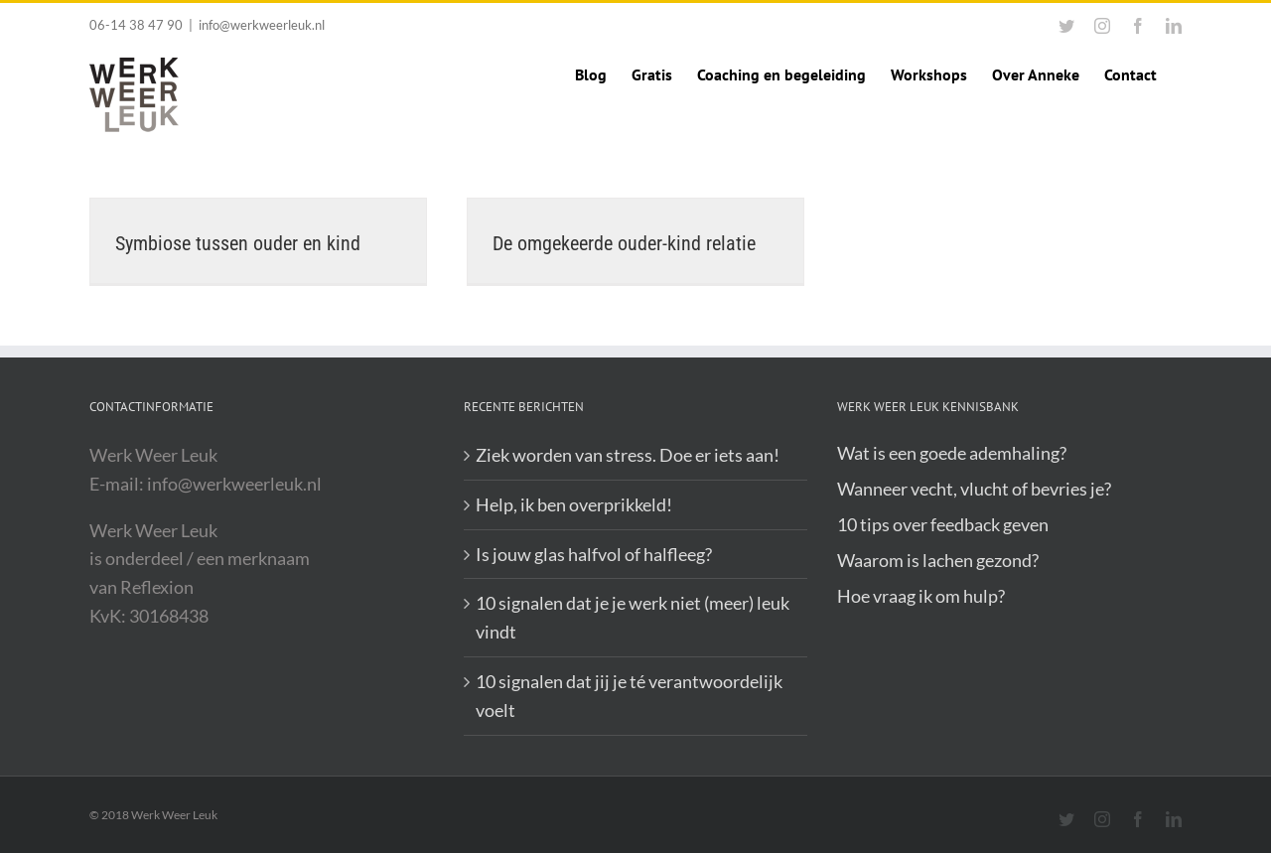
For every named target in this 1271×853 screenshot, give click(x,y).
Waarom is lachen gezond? (938, 560)
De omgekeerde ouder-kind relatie (624, 243)
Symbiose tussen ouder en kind (237, 243)
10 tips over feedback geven (943, 524)
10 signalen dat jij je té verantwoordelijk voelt (629, 695)
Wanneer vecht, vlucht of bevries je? (974, 488)
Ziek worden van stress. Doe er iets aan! (627, 455)
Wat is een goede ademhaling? (951, 453)
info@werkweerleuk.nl (262, 25)
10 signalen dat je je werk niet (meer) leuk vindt (632, 617)
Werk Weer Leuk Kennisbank (928, 406)
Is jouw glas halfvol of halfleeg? (594, 554)
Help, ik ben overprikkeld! (574, 504)
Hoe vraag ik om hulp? (921, 596)
